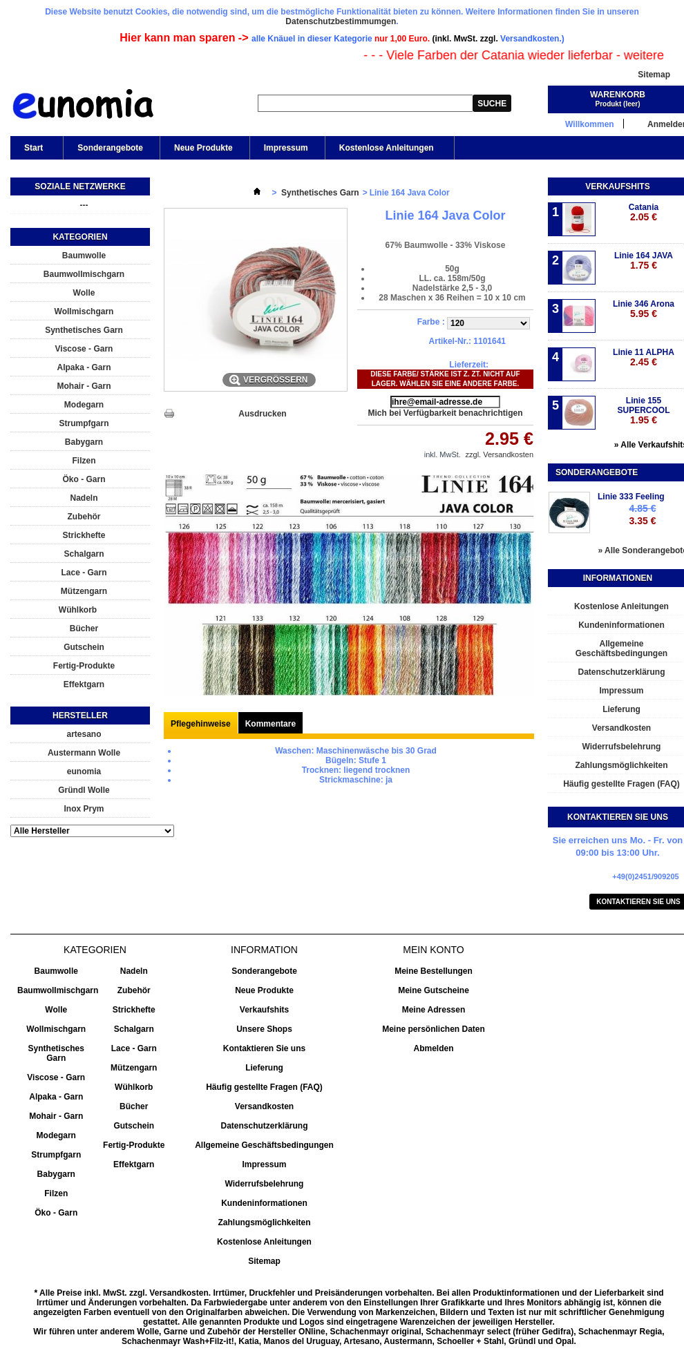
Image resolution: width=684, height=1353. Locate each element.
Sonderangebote (110, 148)
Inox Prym (84, 809)
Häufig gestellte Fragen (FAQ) (264, 1087)
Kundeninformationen (264, 1203)
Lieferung (264, 1068)
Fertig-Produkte (84, 666)
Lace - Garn (83, 572)
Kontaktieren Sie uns (264, 1048)
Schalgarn (84, 554)
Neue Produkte (203, 148)
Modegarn (84, 405)
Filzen (83, 461)
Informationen (617, 578)
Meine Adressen (434, 1010)
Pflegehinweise (201, 724)
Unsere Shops (264, 1029)
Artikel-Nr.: (450, 341)
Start (32, 151)
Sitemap (654, 74)
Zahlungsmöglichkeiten (264, 1222)
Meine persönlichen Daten (433, 1029)
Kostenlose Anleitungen (385, 151)
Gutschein (84, 647)
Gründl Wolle (83, 790)
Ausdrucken (262, 414)
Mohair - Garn (84, 386)
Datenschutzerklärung (263, 1126)
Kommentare (270, 724)
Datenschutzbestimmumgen (340, 21)
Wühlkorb (78, 610)
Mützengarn (84, 591)
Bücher (84, 628)
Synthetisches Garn (84, 330)
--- (84, 205)
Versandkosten (264, 1106)
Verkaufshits (617, 186)
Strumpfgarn (84, 423)
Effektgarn (84, 684)
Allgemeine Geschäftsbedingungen (264, 1145)
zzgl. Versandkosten (499, 454)
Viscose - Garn (84, 349)
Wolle (84, 293)
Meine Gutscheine (433, 990)
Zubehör (84, 516)
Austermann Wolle (84, 753)
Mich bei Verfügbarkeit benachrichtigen (445, 413)
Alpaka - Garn (84, 367)
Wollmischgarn (84, 311)
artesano (83, 734)
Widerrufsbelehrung (264, 1184)
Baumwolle (84, 255)
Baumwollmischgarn (84, 274)
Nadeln (83, 498)
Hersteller (80, 715)
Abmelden (433, 1048)
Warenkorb (617, 94)
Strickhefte (83, 535)
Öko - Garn (83, 479)
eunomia (84, 771)
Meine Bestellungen (434, 971)
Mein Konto (433, 949)
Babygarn (84, 442)
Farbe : (432, 322)
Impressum (286, 148)
